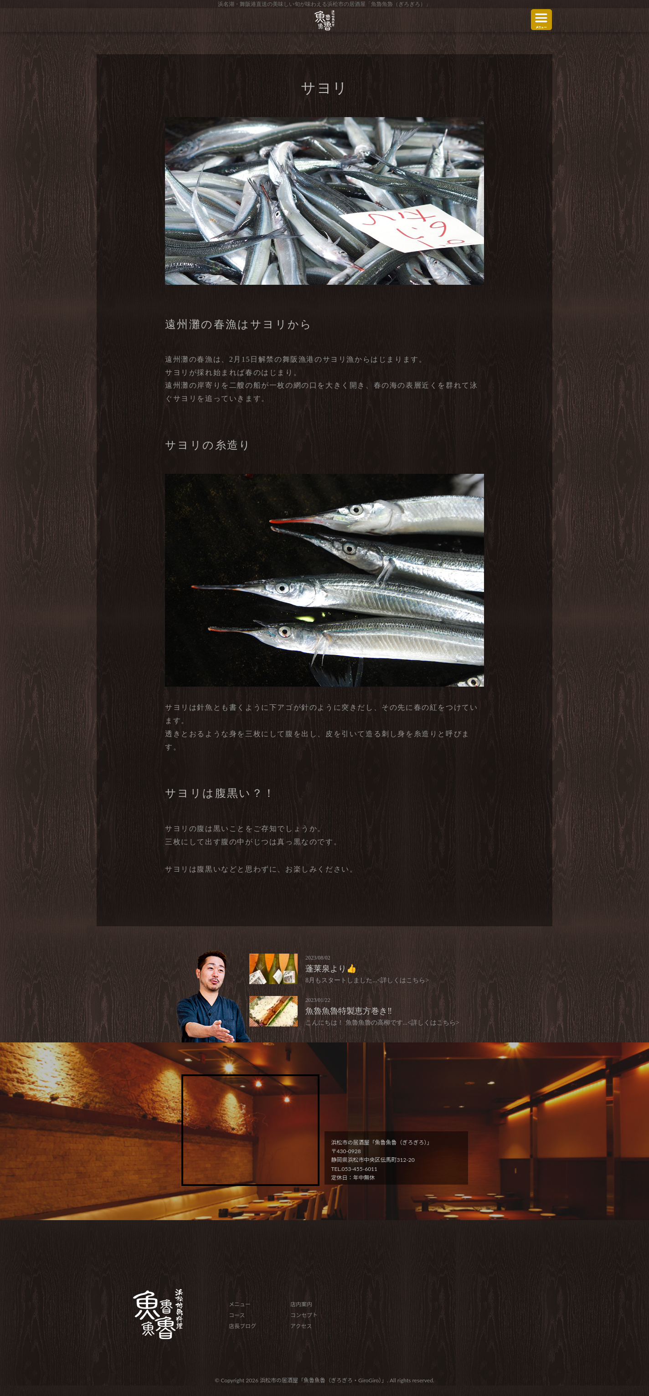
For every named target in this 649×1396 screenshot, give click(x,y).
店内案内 (301, 1304)
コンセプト (304, 1315)
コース (237, 1315)
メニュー (240, 1304)
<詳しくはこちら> (403, 980)
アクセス (301, 1326)
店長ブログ (242, 1326)
